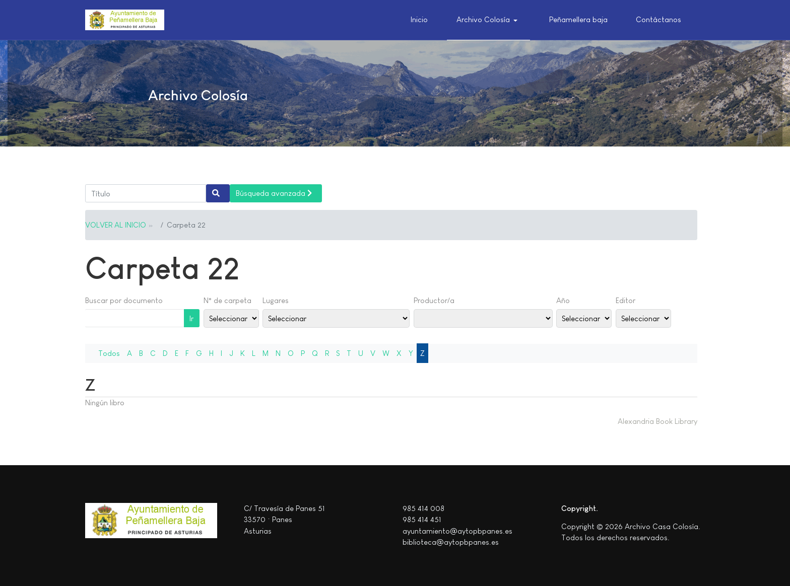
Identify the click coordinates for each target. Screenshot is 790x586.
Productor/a (434, 300)
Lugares (275, 300)
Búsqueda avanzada (274, 193)
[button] (489, 20)
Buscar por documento (124, 300)
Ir (191, 318)
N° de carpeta (227, 300)
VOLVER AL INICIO (115, 225)
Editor (625, 300)
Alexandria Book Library (657, 421)
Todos (109, 353)
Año (563, 300)
